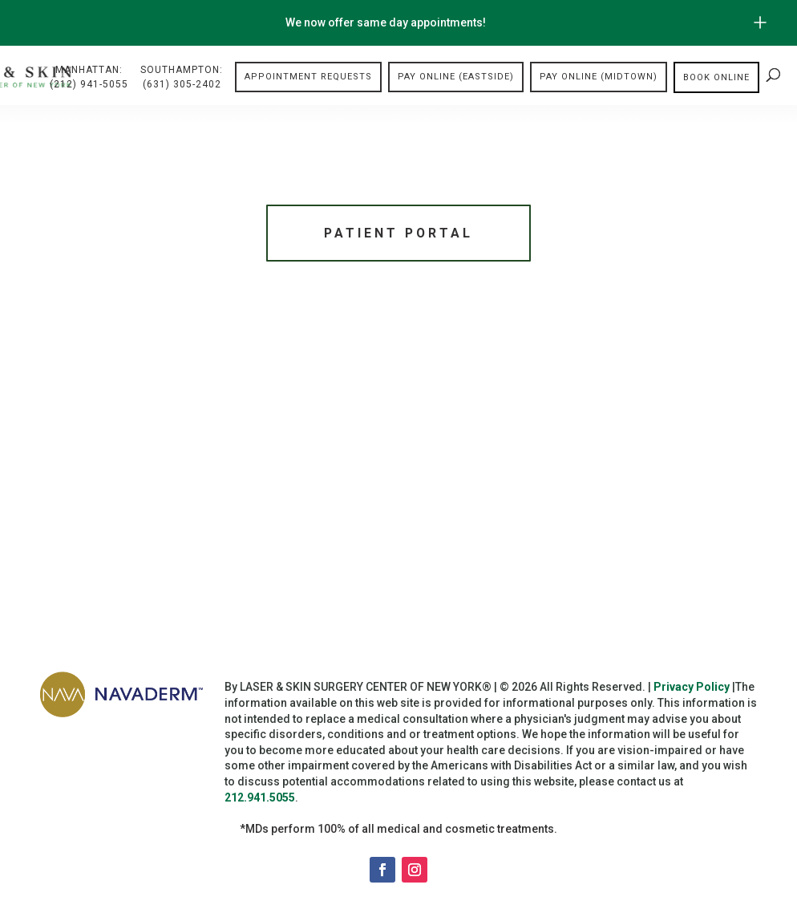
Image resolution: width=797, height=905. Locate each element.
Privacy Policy (691, 690)
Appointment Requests (308, 77)
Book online (716, 77)
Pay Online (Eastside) (456, 77)
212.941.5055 (260, 799)
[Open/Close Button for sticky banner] (760, 22)
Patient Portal (398, 233)
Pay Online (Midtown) (598, 77)
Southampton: (181, 78)
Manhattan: (89, 78)
